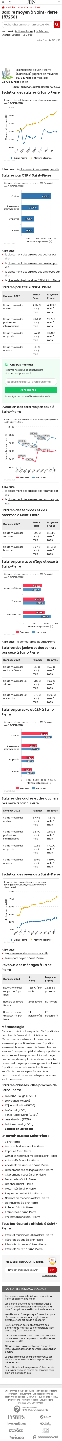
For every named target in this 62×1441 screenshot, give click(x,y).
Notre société (42, 1391)
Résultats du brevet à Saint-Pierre (25, 1244)
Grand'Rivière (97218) (18, 1119)
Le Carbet (28, 35)
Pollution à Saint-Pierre (19, 1207)
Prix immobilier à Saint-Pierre (22, 1217)
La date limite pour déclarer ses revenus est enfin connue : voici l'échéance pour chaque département (29, 1360)
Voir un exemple (49, 1276)
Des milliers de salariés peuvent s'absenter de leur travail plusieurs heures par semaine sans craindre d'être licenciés (29, 1370)
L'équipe (30, 1391)
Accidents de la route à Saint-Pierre (27, 1165)
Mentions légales (30, 1400)
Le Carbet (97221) (16, 1110)
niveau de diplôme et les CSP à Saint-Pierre (34, 280)
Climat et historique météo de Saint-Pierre (31, 1155)
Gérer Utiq (31, 1397)
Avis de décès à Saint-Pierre (22, 1160)
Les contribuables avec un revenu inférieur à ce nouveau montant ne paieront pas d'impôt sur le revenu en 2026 (30, 1338)
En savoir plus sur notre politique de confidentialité (27, 396)
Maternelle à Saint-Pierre (20, 1179)
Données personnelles (43, 1394)
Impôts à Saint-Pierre (18, 1151)
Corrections (14, 1400)
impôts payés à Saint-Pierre (26, 958)
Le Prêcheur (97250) (17, 1100)
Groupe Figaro (46, 1400)
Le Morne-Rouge (24, 31)
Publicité (53, 1391)
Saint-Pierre (12, 1141)
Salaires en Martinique (19, 1128)
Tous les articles (45, 1397)
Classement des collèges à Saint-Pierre (29, 1170)
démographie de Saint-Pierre (37, 641)
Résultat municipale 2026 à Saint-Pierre (29, 1235)
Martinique (34, 7)
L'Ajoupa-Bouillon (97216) (20, 1105)
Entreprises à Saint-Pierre (21, 1212)
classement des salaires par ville (39, 169)
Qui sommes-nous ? (14, 1391)
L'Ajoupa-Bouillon (11, 35)
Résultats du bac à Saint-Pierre (24, 1239)
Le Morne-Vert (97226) (19, 1124)
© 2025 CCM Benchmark (31, 1403)
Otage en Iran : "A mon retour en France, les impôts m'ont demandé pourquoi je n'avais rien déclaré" (30, 1349)
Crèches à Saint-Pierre (19, 1184)
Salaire (11, 7)
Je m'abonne (28, 390)
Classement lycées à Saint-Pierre (25, 1174)
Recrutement (25, 1394)
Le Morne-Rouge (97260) (20, 1096)
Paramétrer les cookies (14, 1397)
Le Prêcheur (42, 31)
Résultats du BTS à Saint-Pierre (23, 1249)
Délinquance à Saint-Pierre (21, 1202)
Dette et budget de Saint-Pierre (24, 1146)
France (21, 7)
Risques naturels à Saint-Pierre (23, 1193)
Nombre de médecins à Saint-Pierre (27, 1198)
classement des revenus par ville (28, 953)
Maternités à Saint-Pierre (20, 1188)
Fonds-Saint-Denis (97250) (21, 1114)
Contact (13, 1394)
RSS (56, 1397)
